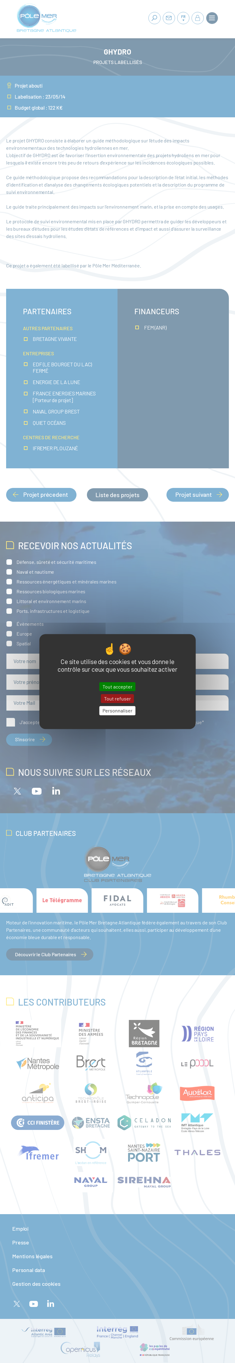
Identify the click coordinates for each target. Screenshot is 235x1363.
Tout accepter (117, 686)
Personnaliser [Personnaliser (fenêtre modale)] (117, 711)
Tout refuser (117, 698)
